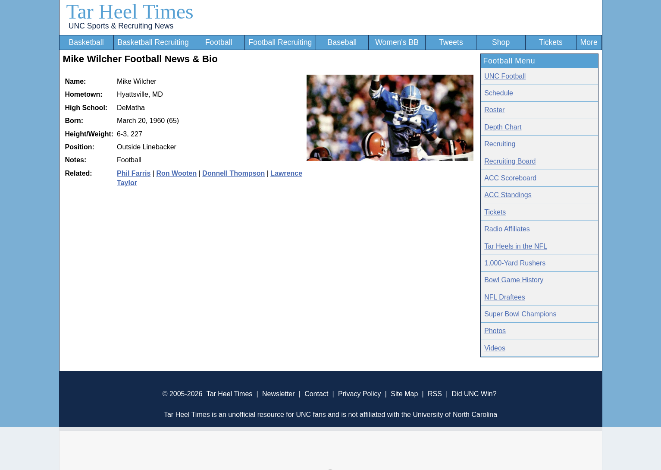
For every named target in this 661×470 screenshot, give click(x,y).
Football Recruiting (280, 42)
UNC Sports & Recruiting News (121, 26)
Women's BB (397, 42)
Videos (494, 348)
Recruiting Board (510, 161)
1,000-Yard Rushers (514, 263)
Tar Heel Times (130, 11)
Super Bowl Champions (520, 314)
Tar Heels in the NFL (515, 246)
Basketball (86, 42)
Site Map (404, 393)
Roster (494, 110)
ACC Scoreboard (510, 178)
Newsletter (278, 393)
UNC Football (505, 76)
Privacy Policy (359, 393)
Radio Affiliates (507, 229)
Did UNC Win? (474, 393)
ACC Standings (507, 195)
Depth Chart (502, 127)
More (589, 42)
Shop (501, 42)
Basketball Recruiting (152, 42)
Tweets (451, 42)
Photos (495, 330)
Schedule (498, 93)
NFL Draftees (504, 297)
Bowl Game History (513, 280)
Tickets (551, 42)
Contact (316, 393)
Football (218, 42)
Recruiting (499, 144)
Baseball (342, 42)
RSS (435, 393)
